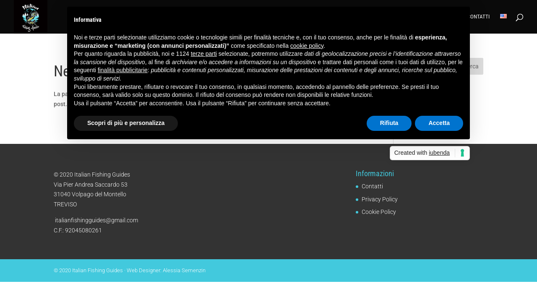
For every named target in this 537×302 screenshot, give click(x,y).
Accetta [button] (439, 123)
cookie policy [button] (306, 45)
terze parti (204, 53)
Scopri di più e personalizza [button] (125, 123)
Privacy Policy (380, 199)
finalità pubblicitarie (123, 70)
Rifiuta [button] (389, 123)
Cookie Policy (379, 211)
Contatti (478, 17)
